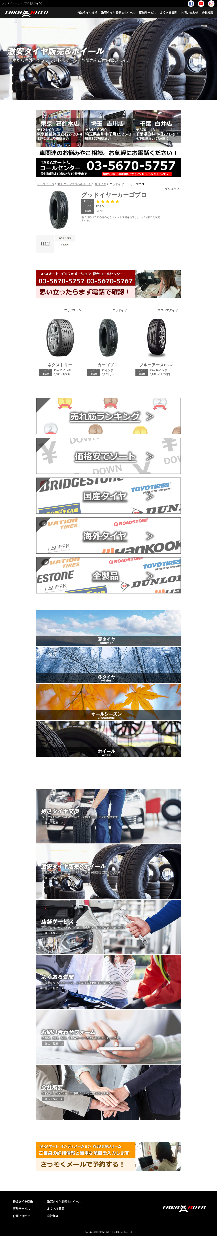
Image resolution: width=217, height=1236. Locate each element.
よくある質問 (168, 12)
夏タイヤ (100, 184)
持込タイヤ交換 (87, 12)
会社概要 (207, 12)
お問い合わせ (189, 12)
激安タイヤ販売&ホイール (118, 12)
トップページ (45, 184)
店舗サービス (147, 12)
